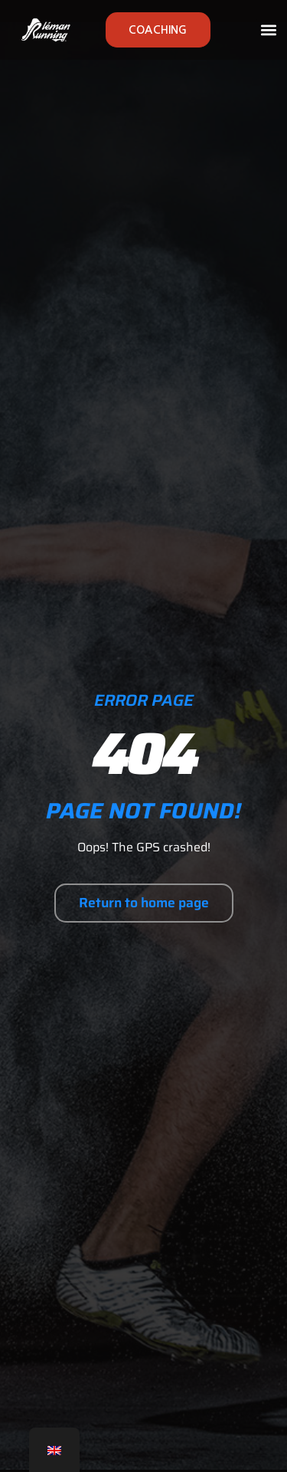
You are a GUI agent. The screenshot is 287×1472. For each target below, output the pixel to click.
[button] (269, 30)
